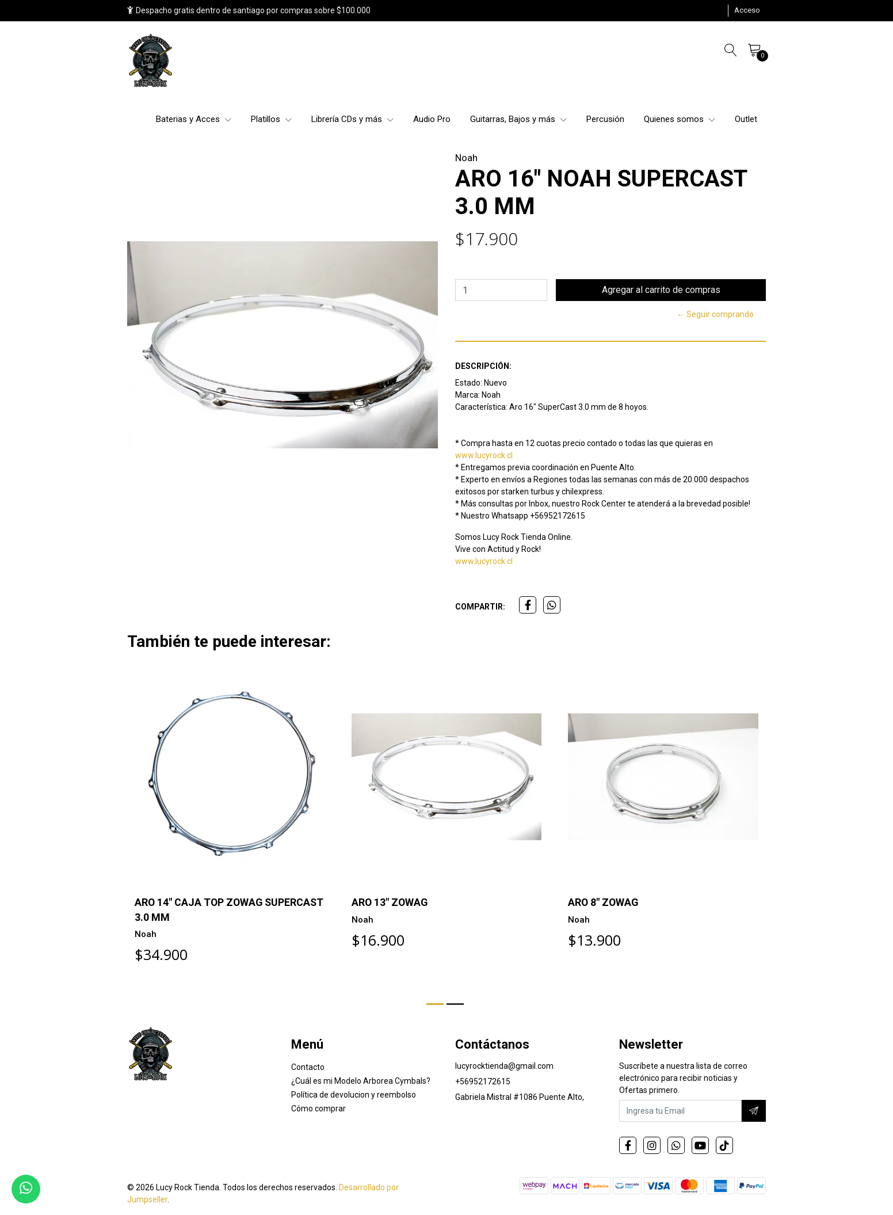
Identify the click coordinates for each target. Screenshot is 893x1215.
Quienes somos (679, 119)
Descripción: (483, 366)
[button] (435, 1004)
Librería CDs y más (352, 119)
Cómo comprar (318, 1108)
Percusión (605, 119)
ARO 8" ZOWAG (604, 902)
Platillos (271, 119)
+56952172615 (482, 1081)
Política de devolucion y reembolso (353, 1094)
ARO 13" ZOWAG (390, 902)
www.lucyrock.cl (484, 455)
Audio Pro (432, 119)
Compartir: (480, 606)
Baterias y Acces (193, 119)
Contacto (308, 1067)
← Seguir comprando (715, 314)
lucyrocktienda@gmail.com (504, 1066)
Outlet (746, 119)
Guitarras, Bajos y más (518, 119)
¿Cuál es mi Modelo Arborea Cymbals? (360, 1080)
